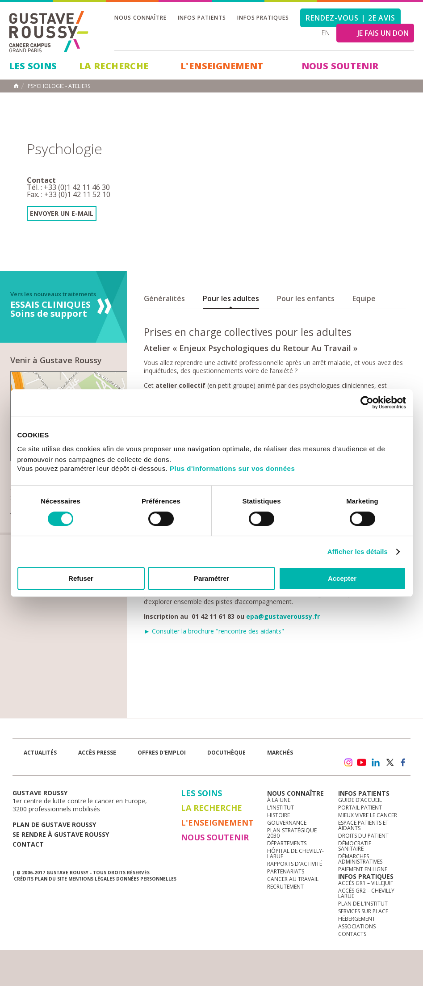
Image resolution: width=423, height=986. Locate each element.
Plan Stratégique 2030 (292, 833)
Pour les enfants (306, 298)
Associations (357, 926)
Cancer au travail (292, 879)
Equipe (364, 298)
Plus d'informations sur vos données (232, 468)
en (326, 33)
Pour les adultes (231, 298)
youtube (362, 763)
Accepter (342, 578)
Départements (286, 843)
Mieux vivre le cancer (367, 815)
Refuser (80, 578)
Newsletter (317, 767)
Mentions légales (91, 879)
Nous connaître (140, 17)
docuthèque (226, 752)
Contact (28, 844)
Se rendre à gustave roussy (61, 834)
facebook (403, 763)
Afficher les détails (357, 551)
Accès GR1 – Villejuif (365, 883)
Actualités (40, 752)
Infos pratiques (263, 17)
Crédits (24, 879)
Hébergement (356, 919)
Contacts (352, 934)
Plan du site (51, 879)
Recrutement (285, 886)
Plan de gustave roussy (54, 824)
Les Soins (33, 66)
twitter (389, 763)
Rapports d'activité (294, 864)
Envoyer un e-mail (61, 213)
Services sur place (363, 911)
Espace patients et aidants (363, 825)
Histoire (278, 815)
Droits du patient (363, 835)
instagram (348, 763)
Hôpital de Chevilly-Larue (295, 853)
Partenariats (285, 871)
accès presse (97, 752)
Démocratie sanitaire (354, 845)
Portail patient (360, 807)
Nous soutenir (340, 66)
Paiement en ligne (362, 869)
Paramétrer (211, 578)
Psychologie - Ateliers (59, 86)
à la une (278, 800)
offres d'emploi (162, 752)
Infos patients (202, 17)
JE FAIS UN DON (383, 33)
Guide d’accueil (360, 800)
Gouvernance (286, 823)
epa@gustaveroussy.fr (283, 616)
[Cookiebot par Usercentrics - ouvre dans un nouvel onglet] (367, 402)
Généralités (164, 298)
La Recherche (114, 66)
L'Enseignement (222, 66)
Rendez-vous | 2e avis (350, 18)
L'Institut (280, 807)
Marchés (280, 752)
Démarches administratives (360, 858)
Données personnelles (146, 879)
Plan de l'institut (363, 903)
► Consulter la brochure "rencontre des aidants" (214, 631)
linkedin (376, 763)
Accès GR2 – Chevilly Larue (366, 893)
